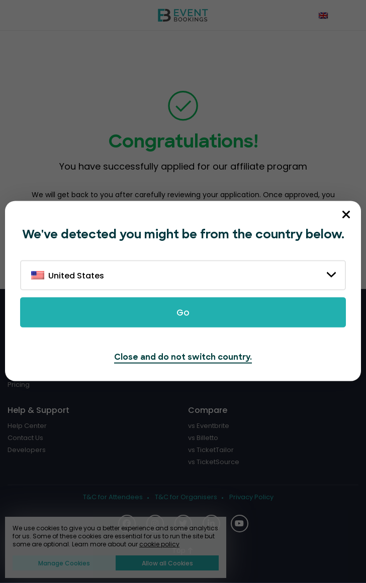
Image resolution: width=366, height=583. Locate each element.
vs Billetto (203, 438)
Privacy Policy (251, 497)
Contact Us (25, 438)
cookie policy (159, 544)
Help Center (27, 425)
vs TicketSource (213, 462)
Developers (27, 450)
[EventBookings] (183, 15)
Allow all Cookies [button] (167, 563)
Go (183, 313)
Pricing (19, 384)
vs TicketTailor (211, 450)
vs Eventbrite (208, 425)
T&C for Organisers (186, 497)
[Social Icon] (239, 523)
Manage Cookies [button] (64, 563)
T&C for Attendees (113, 497)
